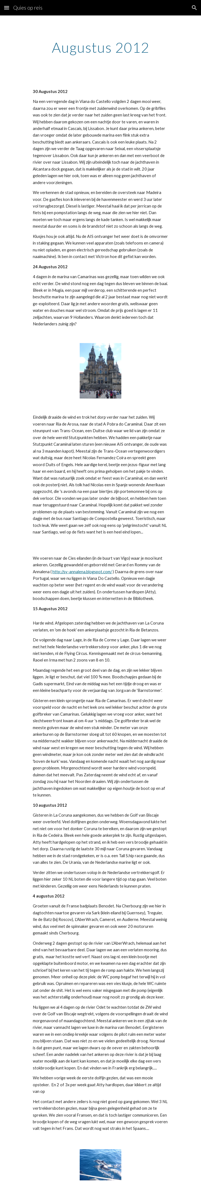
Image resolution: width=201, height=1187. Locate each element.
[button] (6, 7)
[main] (100, 47)
